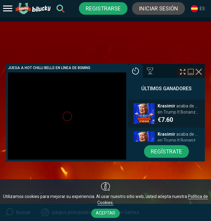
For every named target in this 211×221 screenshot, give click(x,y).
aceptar (105, 213)
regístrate (166, 151)
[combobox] (198, 8)
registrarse (103, 8)
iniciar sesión (158, 8)
